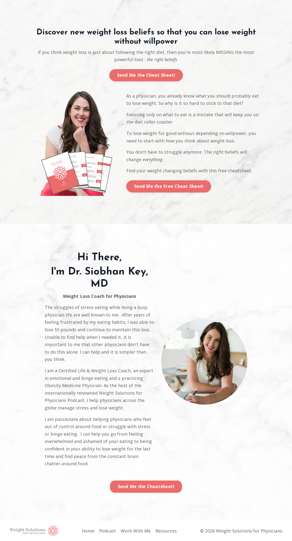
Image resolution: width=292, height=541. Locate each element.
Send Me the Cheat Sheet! (146, 75)
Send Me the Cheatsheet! (146, 486)
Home (88, 531)
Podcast (107, 531)
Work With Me (136, 531)
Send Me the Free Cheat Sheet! (168, 186)
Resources (166, 531)
